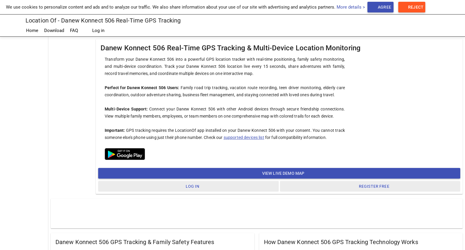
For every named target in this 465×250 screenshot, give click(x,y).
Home (32, 30)
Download (54, 30)
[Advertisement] (257, 213)
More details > (351, 7)
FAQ (74, 30)
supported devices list (244, 137)
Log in (94, 30)
